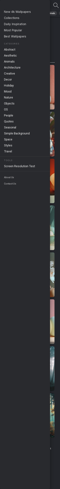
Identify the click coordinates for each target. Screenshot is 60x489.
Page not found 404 (20, 5)
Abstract (36, 13)
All (12, 13)
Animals (51, 13)
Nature (23, 13)
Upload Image (22, 452)
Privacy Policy (14, 458)
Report (47, 448)
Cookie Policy (31, 458)
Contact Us (35, 448)
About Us (37, 452)
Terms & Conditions (16, 448)
